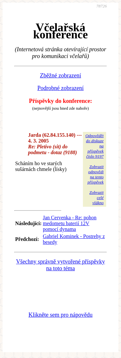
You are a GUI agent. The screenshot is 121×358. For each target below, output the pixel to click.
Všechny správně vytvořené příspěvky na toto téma (60, 265)
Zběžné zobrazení (60, 75)
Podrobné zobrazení (60, 88)
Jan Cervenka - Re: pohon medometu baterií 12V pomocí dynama (69, 223)
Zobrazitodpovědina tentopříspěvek (95, 174)
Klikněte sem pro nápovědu (60, 315)
